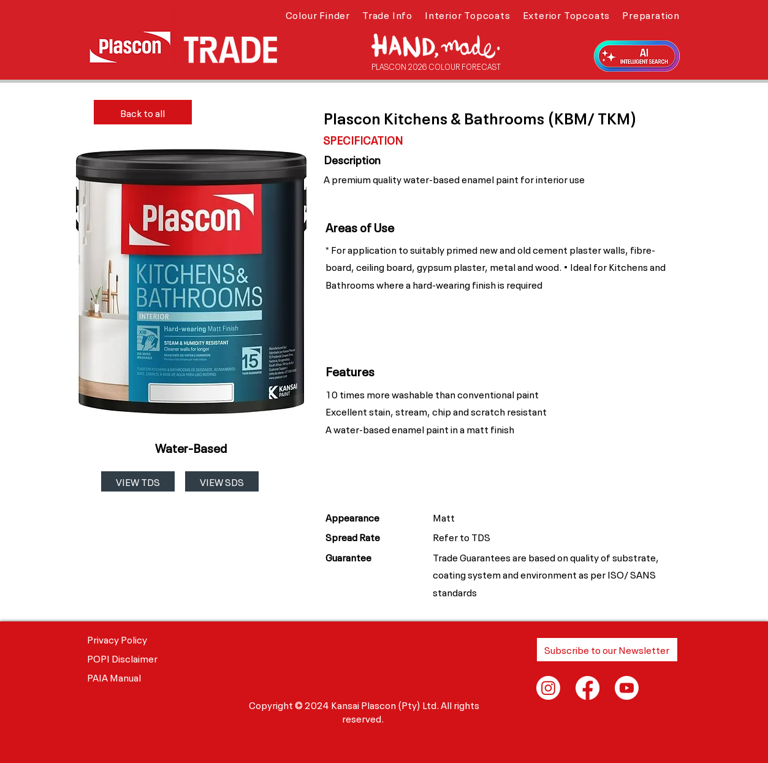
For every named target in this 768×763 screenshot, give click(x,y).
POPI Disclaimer (122, 657)
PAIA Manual (114, 676)
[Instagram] (548, 688)
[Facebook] (587, 688)
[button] (317, 14)
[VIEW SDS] (222, 481)
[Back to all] (143, 112)
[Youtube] (627, 688)
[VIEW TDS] (138, 481)
